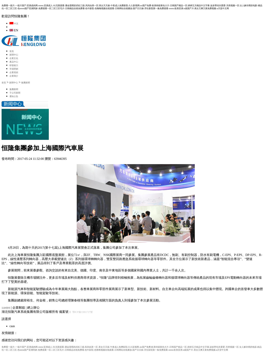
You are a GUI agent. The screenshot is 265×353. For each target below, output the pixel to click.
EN (13, 30)
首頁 (11, 51)
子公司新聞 (14, 93)
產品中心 (13, 62)
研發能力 (13, 65)
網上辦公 (33, 307)
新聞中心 (13, 55)
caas (12, 326)
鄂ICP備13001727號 (82, 312)
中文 (13, 23)
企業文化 (13, 58)
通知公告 (13, 96)
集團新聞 (25, 82)
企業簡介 (13, 76)
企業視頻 (13, 72)
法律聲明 (6, 308)
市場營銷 (13, 69)
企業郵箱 (18, 307)
